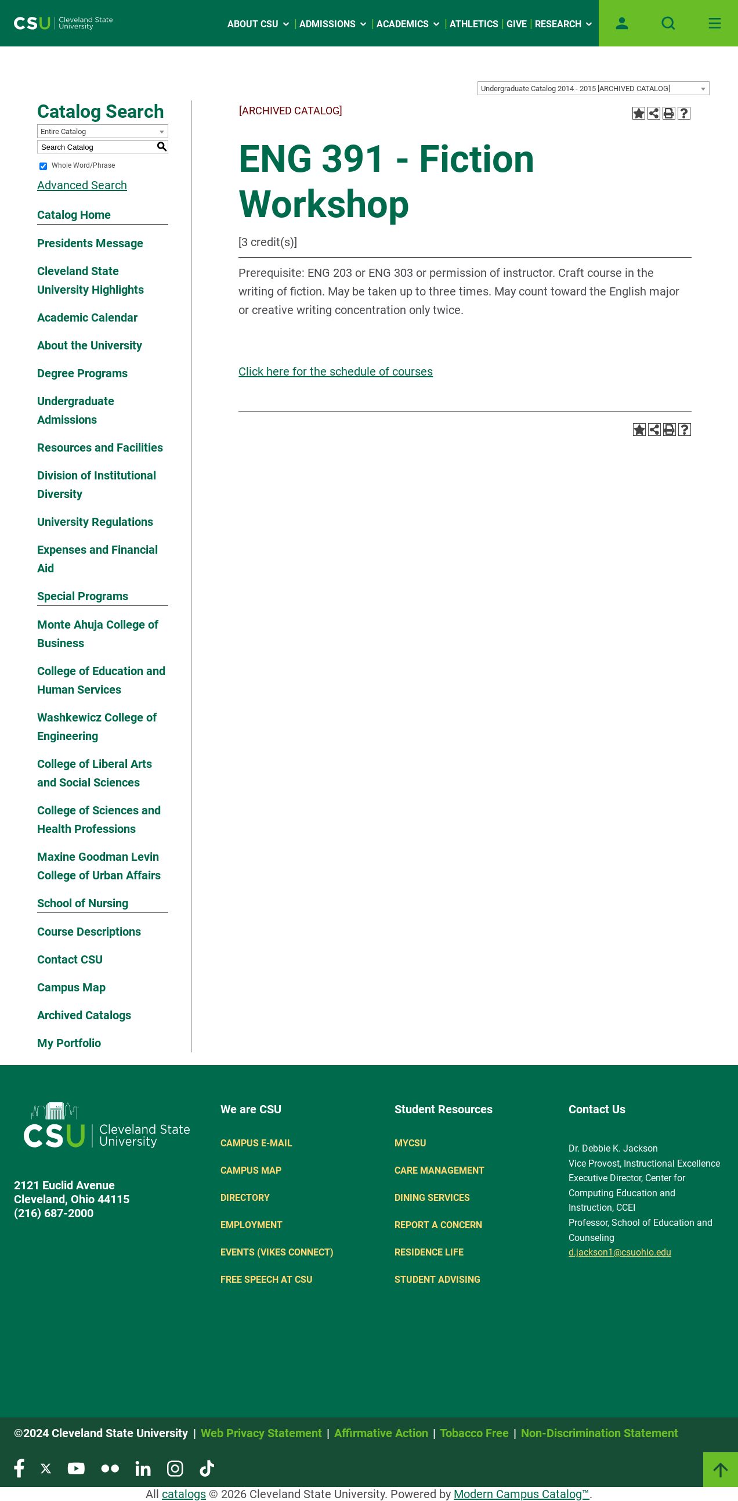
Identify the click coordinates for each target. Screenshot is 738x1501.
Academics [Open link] (409, 24)
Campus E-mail (256, 1143)
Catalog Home (74, 215)
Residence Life (429, 1252)
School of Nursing (82, 903)
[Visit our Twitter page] (46, 1467)
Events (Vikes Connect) (277, 1252)
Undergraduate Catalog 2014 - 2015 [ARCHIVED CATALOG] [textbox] (575, 88)
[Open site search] (668, 23)
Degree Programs (82, 373)
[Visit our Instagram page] (175, 1467)
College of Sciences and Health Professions (99, 819)
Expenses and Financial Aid (97, 559)
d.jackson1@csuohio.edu (620, 1252)
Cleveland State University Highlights (90, 280)
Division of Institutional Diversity (96, 484)
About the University (89, 345)
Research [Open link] (564, 24)
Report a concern (438, 1225)
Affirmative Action (381, 1433)
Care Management (439, 1170)
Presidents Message (90, 243)
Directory (245, 1197)
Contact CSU (70, 959)
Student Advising (437, 1279)
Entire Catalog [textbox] (63, 131)
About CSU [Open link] (259, 24)
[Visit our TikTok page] (207, 1467)
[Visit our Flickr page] (110, 1467)
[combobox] (593, 88)
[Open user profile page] (622, 23)
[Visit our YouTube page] (76, 1467)
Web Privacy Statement (261, 1433)
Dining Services (432, 1197)
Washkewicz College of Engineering (97, 726)
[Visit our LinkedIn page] (143, 1467)
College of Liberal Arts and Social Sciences (94, 773)
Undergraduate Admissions (75, 410)
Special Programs (82, 596)
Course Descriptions (89, 932)
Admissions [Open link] (333, 24)
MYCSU (410, 1143)
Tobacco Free (474, 1433)
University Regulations (95, 522)
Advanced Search (82, 185)
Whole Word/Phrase (83, 166)
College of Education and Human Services (101, 680)
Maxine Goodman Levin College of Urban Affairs (99, 866)
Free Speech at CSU (266, 1279)
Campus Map (71, 987)
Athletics (474, 24)
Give (517, 24)
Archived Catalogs (84, 1015)
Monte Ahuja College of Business (97, 634)
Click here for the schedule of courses (335, 371)
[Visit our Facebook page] (19, 1467)
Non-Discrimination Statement (599, 1433)
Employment (251, 1225)
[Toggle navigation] (715, 23)
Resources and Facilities (100, 447)
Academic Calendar (87, 317)
